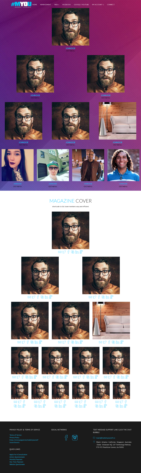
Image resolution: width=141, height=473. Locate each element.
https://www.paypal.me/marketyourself (24, 440)
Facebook (66, 4)
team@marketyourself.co (105, 438)
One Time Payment (16, 462)
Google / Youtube (81, 4)
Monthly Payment (16, 459)
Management (45, 4)
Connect (111, 4)
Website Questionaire (17, 464)
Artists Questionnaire (17, 457)
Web (56, 4)
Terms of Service (16, 435)
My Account (98, 4)
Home (34, 4)
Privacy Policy (14, 437)
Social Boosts (14, 442)
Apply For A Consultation (18, 454)
